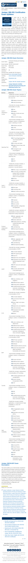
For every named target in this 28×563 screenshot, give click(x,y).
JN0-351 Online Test (7, 512)
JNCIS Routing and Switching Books (16, 503)
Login (18, 1)
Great (6, 486)
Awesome (7, 486)
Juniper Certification (9, 8)
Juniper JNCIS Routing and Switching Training (13, 507)
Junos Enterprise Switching (15, 75)
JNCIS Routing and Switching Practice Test (12, 496)
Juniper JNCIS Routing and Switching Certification (13, 494)
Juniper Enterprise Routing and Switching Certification (14, 509)
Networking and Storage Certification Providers (15, 558)
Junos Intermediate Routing (15, 74)
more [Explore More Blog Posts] (25, 538)
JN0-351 (5, 511)
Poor (2, 486)
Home (2, 8)
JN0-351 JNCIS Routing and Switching (16, 511)
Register (24, 1)
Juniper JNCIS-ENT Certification (19, 493)
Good (4, 486)
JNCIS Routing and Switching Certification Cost (13, 504)
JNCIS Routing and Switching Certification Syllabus (14, 506)
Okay (3, 486)
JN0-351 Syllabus (16, 512)
